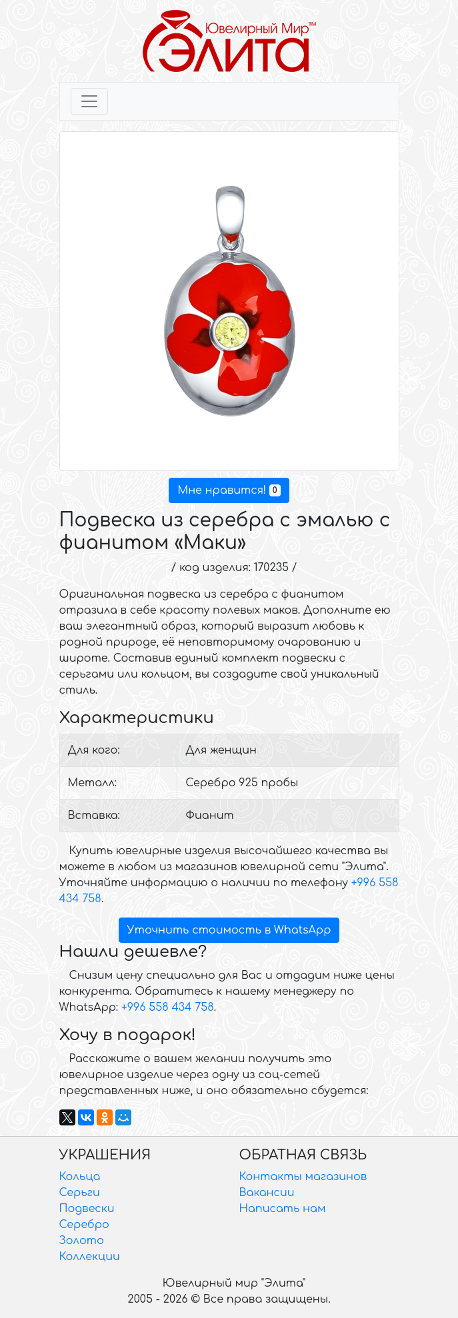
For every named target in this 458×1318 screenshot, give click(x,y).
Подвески (87, 1209)
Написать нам (282, 1209)
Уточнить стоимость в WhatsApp (229, 930)
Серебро (84, 1225)
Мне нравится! (228, 490)
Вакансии (267, 1193)
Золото (81, 1241)
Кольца (80, 1177)
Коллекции (89, 1257)
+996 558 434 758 (167, 1007)
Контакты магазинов (303, 1177)
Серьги (79, 1193)
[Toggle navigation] (89, 101)
